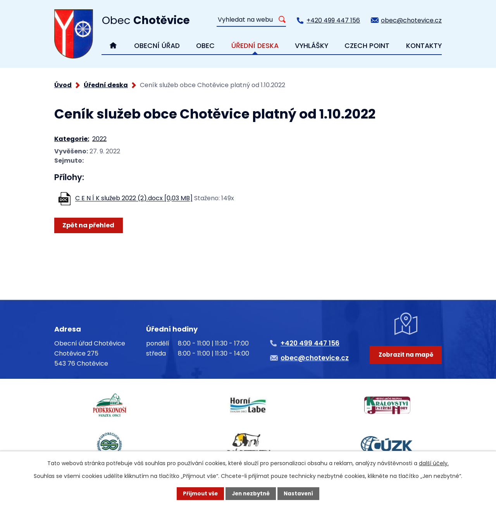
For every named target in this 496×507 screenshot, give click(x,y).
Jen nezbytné (251, 493)
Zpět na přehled (89, 225)
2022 (99, 138)
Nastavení (300, 493)
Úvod (63, 85)
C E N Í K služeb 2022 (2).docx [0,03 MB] (134, 198)
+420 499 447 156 (333, 20)
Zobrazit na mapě (406, 363)
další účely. (434, 463)
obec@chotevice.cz (411, 20)
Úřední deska (106, 85)
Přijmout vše (198, 493)
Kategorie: (71, 138)
